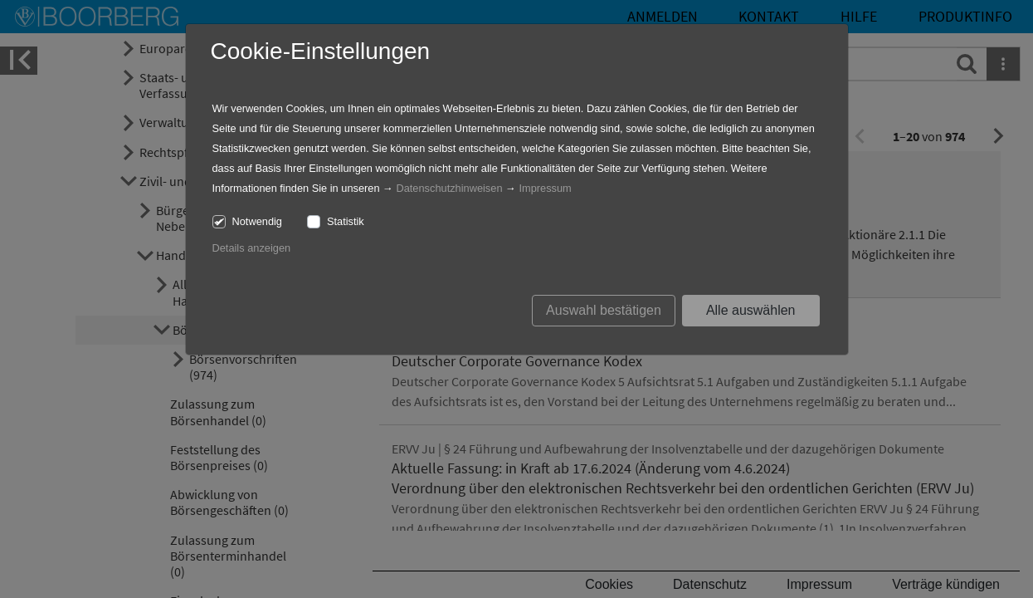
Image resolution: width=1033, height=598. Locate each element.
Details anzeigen (251, 248)
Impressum (545, 188)
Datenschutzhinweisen (449, 188)
